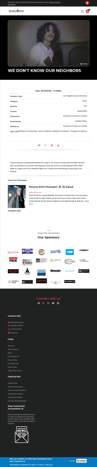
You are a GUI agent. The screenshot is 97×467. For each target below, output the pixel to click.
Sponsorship (12, 367)
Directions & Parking (15, 397)
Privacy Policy (12, 360)
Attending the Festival (15, 394)
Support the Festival (15, 370)
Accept (72, 461)
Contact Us (14, 333)
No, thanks (81, 461)
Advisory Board (13, 349)
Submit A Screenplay (15, 387)
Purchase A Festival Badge (17, 401)
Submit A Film (13, 383)
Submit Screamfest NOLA (17, 390)
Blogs (10, 353)
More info (49, 465)
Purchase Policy (13, 363)
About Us (11, 346)
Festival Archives (14, 356)
